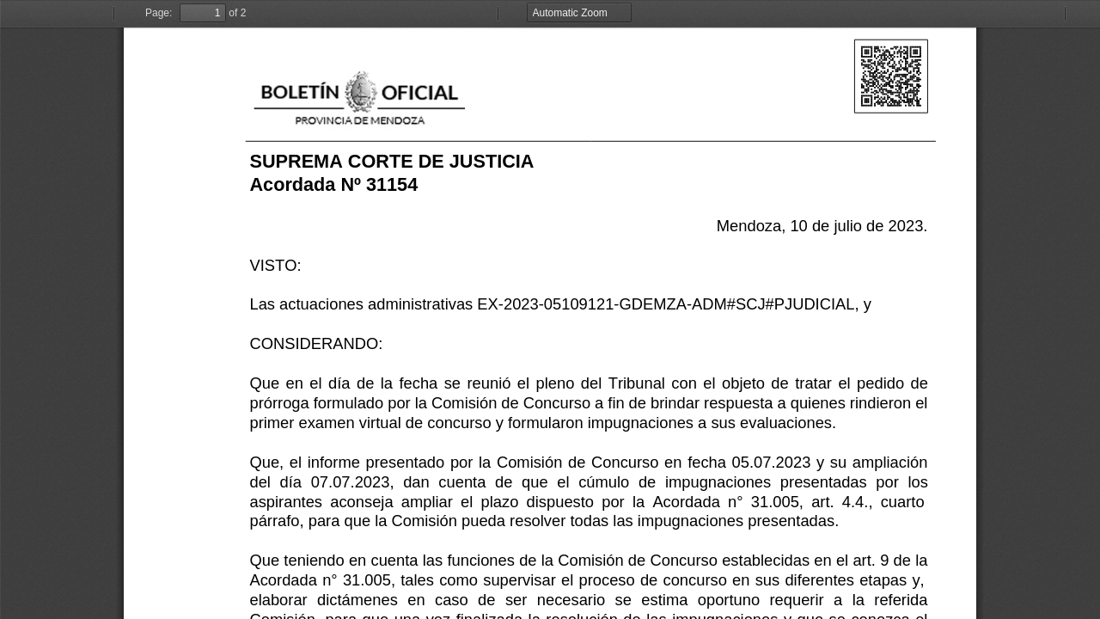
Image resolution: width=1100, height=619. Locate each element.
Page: (158, 13)
